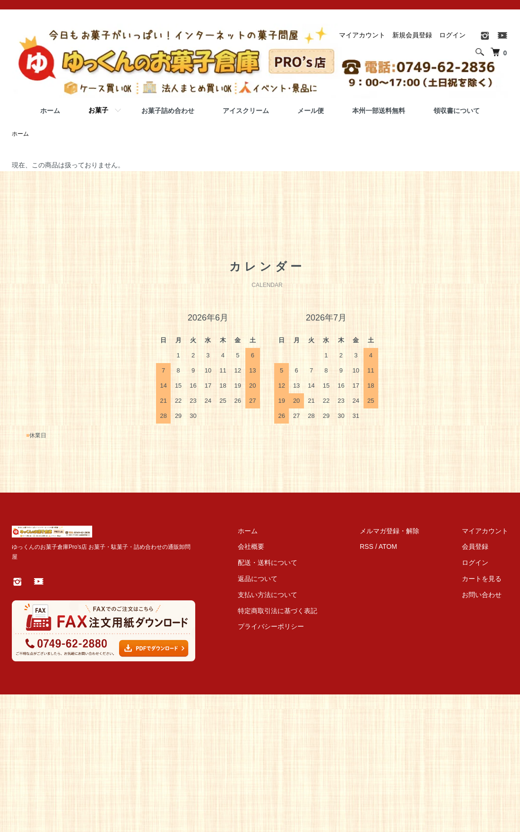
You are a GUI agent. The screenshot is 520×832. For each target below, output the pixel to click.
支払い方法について (267, 594)
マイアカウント (362, 35)
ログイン (452, 35)
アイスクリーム (246, 110)
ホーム (50, 110)
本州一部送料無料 (378, 110)
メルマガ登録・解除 (389, 531)
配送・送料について (267, 562)
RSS (366, 546)
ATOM (388, 546)
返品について (257, 578)
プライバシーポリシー (271, 626)
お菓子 (98, 110)
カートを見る (482, 578)
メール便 (310, 110)
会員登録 (475, 546)
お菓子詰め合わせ (167, 110)
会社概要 (251, 546)
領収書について (456, 110)
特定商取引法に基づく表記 (277, 611)
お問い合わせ (482, 594)
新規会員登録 (412, 35)
